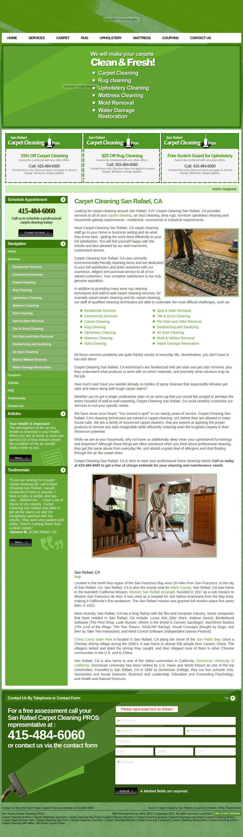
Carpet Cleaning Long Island (186, 817)
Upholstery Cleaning (27, 298)
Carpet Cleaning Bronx (220, 817)
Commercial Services (28, 274)
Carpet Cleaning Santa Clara (189, 820)
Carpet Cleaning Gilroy (223, 820)
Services (36, 38)
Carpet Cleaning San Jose (52, 820)
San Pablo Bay (208, 639)
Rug (84, 38)
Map (77, 577)
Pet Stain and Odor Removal (33, 336)
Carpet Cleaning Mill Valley (18, 823)
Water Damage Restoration (32, 367)
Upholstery (111, 38)
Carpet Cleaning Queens (152, 817)
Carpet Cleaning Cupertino (86, 820)
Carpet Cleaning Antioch (16, 817)
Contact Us (200, 38)
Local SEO (206, 813)
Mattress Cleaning (25, 305)
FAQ (11, 390)
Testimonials (17, 398)
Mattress (142, 38)
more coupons (225, 189)
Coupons (170, 38)
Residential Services (27, 267)
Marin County (180, 587)
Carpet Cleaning (24, 282)
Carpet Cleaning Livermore (50, 817)
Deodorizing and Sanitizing (32, 344)
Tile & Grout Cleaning (28, 329)
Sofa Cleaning (23, 313)
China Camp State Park (93, 639)
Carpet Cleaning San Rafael (175, 807)
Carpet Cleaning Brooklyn (118, 817)
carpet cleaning (120, 215)
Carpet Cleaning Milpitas (120, 820)
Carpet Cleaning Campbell (153, 820)
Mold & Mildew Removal (30, 359)
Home (12, 38)
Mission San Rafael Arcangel (152, 592)
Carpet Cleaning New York (18, 820)
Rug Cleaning (22, 290)
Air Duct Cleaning (25, 352)
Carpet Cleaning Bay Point (85, 817)
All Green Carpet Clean (51, 823)
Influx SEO (145, 813)
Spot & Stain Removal (28, 321)
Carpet (62, 38)
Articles (13, 383)
